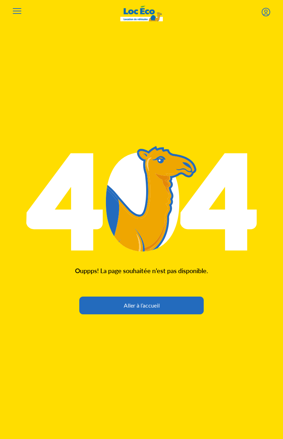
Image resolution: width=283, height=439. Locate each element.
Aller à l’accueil (142, 305)
